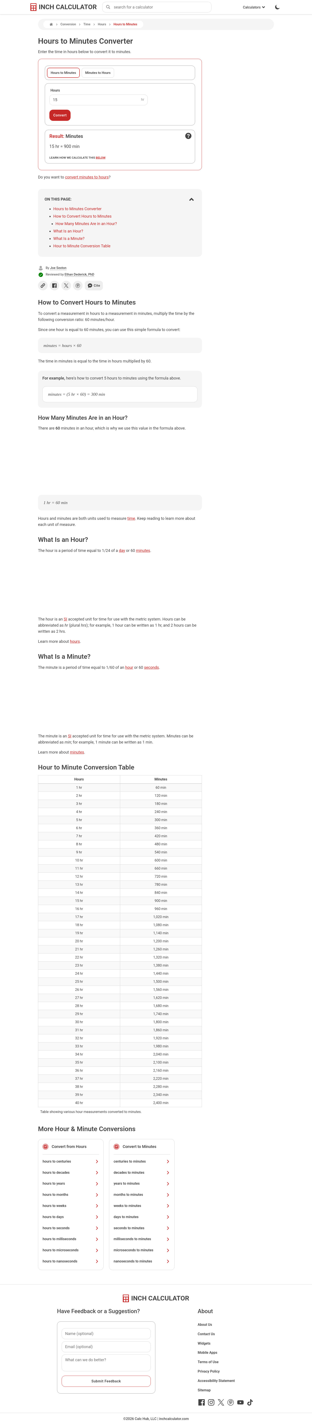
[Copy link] (43, 285)
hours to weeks (71, 1206)
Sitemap (204, 1390)
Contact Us (206, 1334)
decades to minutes (142, 1172)
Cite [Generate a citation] (93, 285)
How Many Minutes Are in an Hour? (86, 223)
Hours (102, 24)
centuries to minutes (142, 1161)
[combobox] (162, 7)
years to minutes (142, 1183)
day (122, 550)
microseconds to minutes (142, 1250)
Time (86, 24)
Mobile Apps (207, 1352)
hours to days (71, 1217)
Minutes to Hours (98, 73)
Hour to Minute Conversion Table (82, 246)
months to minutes (142, 1195)
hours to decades (71, 1172)
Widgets (204, 1343)
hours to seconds (71, 1228)
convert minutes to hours (87, 177)
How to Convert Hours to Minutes (82, 216)
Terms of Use (208, 1362)
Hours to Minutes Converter (77, 208)
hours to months (71, 1195)
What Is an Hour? (68, 231)
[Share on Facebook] (54, 285)
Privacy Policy (209, 1371)
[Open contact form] (188, 135)
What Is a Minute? (69, 238)
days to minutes (142, 1217)
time (131, 518)
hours (75, 641)
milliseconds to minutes (142, 1239)
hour (129, 667)
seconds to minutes (142, 1228)
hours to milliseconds (71, 1239)
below (101, 157)
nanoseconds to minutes (142, 1261)
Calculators (254, 7)
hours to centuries (71, 1161)
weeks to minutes (142, 1206)
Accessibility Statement (216, 1381)
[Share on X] (66, 285)
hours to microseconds (71, 1250)
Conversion (68, 24)
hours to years (71, 1183)
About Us (205, 1325)
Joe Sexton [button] (58, 268)
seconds (151, 667)
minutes (143, 550)
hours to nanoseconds (71, 1261)
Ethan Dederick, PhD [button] (79, 274)
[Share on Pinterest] (78, 285)
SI (65, 619)
